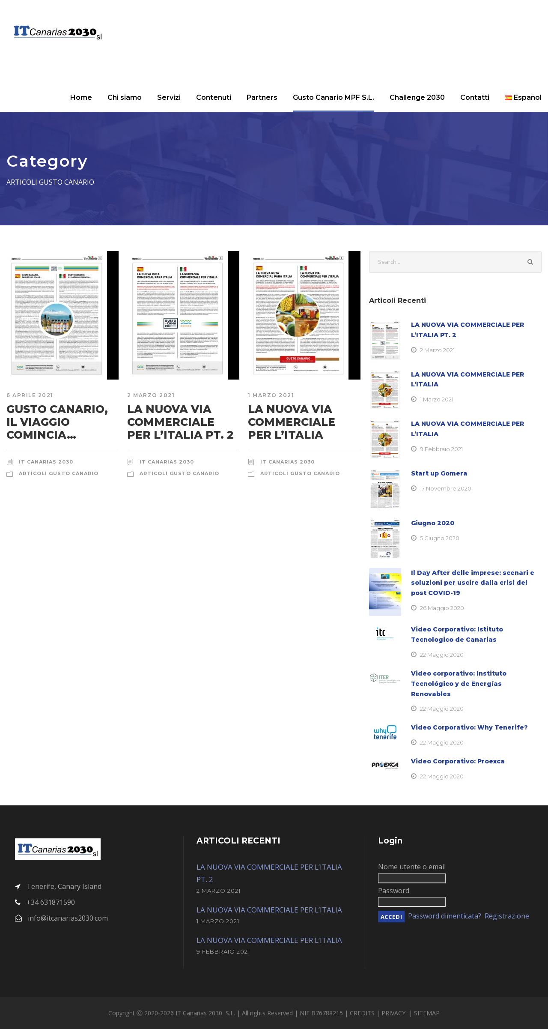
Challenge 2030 (417, 97)
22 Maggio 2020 (442, 654)
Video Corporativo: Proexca (458, 761)
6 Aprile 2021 (30, 395)
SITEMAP (427, 1013)
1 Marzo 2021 (271, 395)
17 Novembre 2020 (445, 488)
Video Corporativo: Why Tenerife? (469, 727)
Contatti (474, 97)
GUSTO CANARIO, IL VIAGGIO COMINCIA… (57, 422)
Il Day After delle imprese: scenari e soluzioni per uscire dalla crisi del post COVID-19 (472, 583)
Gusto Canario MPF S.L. (333, 97)
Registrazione (507, 916)
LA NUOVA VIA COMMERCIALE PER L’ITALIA (291, 422)
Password (393, 890)
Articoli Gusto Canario (58, 473)
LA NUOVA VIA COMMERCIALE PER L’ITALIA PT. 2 (180, 422)
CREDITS (363, 1013)
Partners (262, 97)
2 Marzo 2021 (151, 395)
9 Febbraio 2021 (441, 449)
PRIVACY (394, 1013)
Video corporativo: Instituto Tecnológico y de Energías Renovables (458, 684)
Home (81, 97)
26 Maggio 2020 (442, 607)
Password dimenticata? (444, 916)
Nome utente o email (412, 866)
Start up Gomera (439, 473)
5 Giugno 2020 (439, 538)
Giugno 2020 (432, 523)
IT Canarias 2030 (46, 462)
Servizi (169, 97)
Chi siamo (124, 97)
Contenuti (213, 97)
